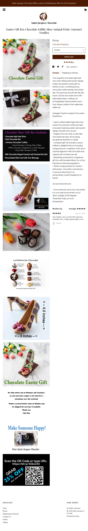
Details (56, 73)
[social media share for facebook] (53, 67)
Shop (5, 508)
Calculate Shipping (60, 44)
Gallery (5, 522)
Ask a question (71, 67)
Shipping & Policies (70, 73)
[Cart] (85, 10)
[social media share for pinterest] (63, 67)
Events (5, 519)
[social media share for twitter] (58, 67)
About (5, 511)
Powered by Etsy (73, 516)
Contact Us (7, 517)
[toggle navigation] (4, 9)
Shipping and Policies (11, 514)
